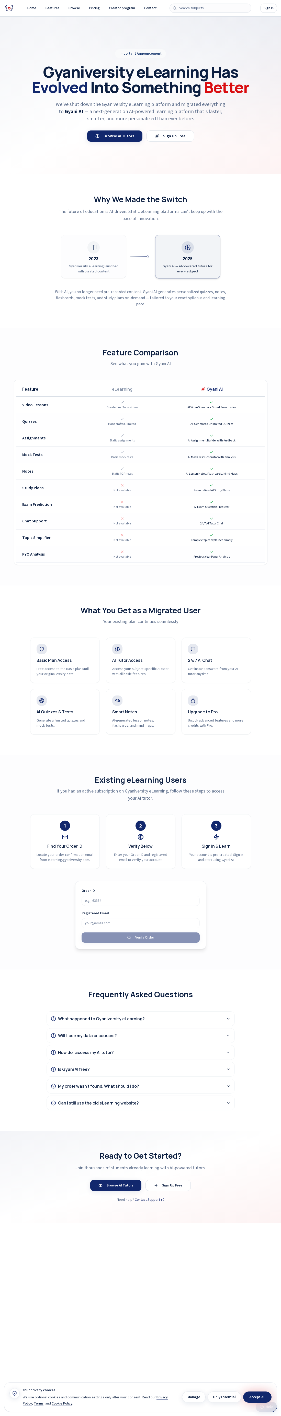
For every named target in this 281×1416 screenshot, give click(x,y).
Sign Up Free (170, 136)
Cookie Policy (62, 1403)
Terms (38, 1403)
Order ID (88, 890)
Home (31, 8)
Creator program (122, 8)
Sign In (269, 8)
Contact (150, 8)
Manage (193, 1397)
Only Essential (224, 1397)
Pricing (94, 8)
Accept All (257, 1397)
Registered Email (95, 913)
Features (52, 8)
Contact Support (149, 1199)
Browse (74, 8)
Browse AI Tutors (114, 136)
